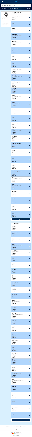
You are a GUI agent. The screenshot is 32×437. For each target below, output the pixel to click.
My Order (21, 426)
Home (7, 426)
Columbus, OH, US (15, 13)
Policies (14, 426)
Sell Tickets (17, 426)
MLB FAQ (24, 426)
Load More (21, 219)
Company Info (10, 426)
